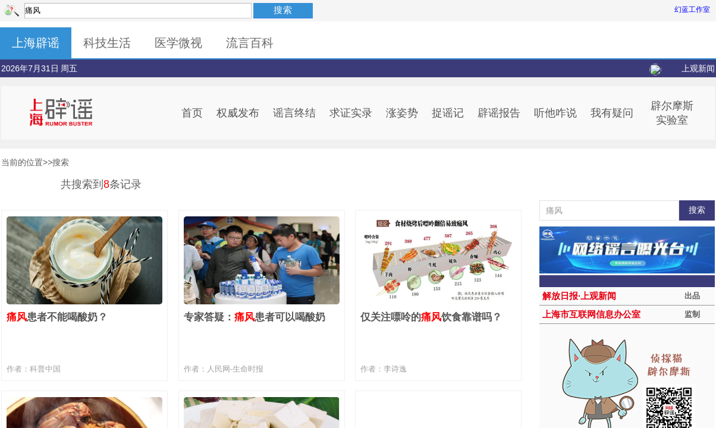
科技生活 (107, 42)
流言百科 (250, 42)
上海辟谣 (35, 42)
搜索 (283, 10)
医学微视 (178, 42)
